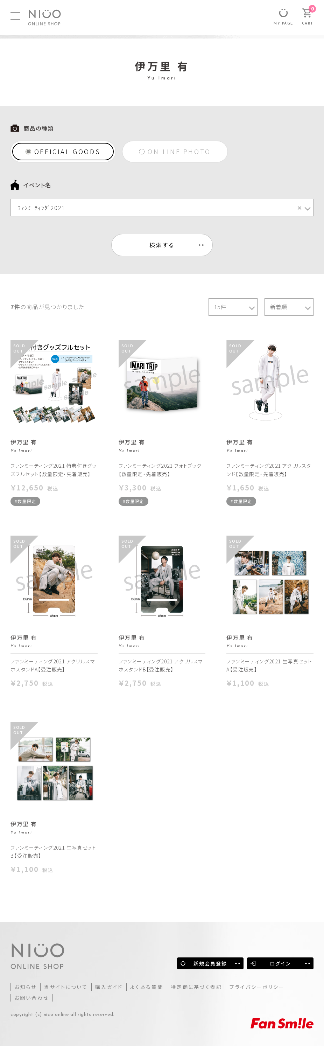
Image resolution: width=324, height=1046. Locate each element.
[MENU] (15, 16)
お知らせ (25, 986)
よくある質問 (146, 986)
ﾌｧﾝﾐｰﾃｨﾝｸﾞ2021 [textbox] (160, 207)
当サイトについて (66, 986)
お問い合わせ (31, 997)
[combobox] (162, 207)
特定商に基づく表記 (196, 986)
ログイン (280, 963)
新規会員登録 (210, 963)
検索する (162, 244)
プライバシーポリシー (257, 986)
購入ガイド (109, 986)
